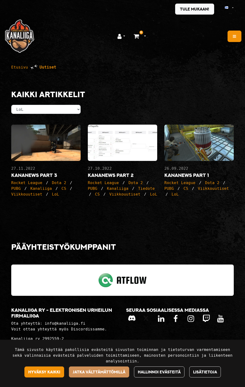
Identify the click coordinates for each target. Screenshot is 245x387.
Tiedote (146, 188)
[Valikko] (234, 36)
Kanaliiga (41, 188)
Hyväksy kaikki (44, 372)
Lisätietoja (205, 372)
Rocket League (26, 182)
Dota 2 (59, 182)
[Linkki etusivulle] (19, 36)
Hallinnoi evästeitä (159, 372)
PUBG (16, 188)
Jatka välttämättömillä (99, 372)
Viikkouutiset (26, 194)
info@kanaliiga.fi (65, 323)
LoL (55, 194)
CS (63, 188)
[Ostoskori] (137, 36)
